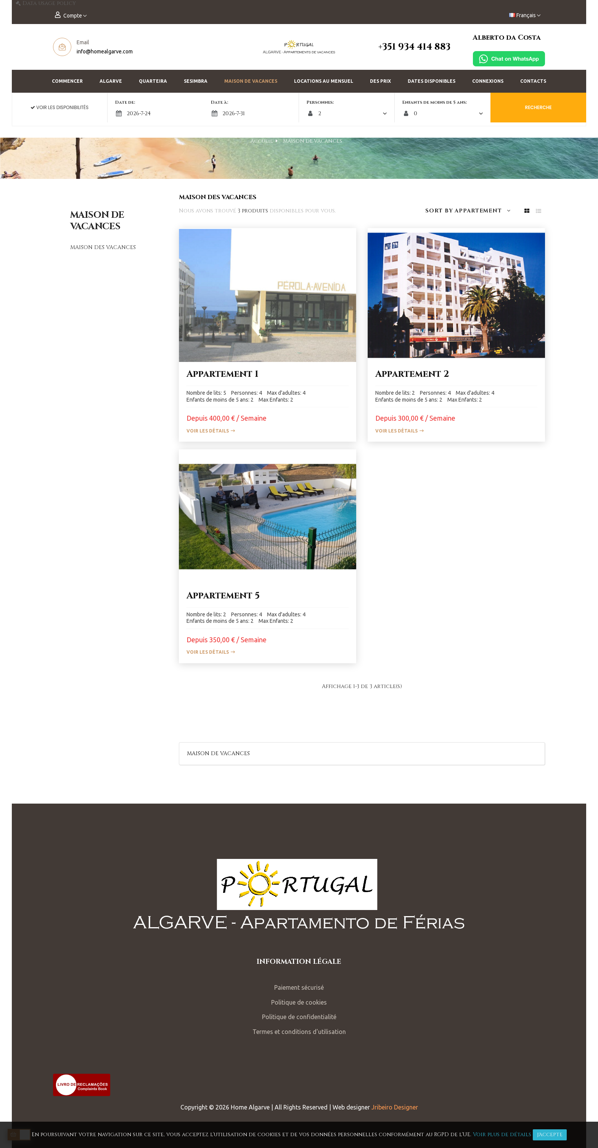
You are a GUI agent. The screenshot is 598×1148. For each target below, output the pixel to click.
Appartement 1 (222, 374)
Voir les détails (207, 430)
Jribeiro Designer (394, 1107)
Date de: (132, 102)
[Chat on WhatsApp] (509, 58)
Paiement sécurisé (299, 987)
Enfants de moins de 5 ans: (431, 102)
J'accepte (550, 1134)
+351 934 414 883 (414, 47)
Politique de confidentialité (299, 1016)
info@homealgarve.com (105, 51)
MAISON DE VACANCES (97, 221)
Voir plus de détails (502, 1134)
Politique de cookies (299, 1002)
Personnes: (320, 102)
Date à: (223, 102)
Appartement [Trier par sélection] (483, 211)
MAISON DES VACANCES (103, 247)
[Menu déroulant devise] (524, 15)
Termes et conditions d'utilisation (299, 1031)
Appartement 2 (412, 374)
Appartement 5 (223, 596)
